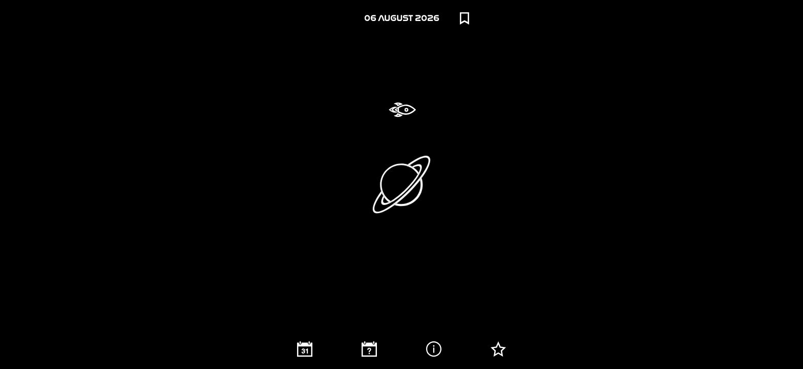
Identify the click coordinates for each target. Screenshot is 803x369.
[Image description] (433, 349)
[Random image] (369, 349)
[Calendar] (304, 349)
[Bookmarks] (464, 18)
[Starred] (498, 349)
